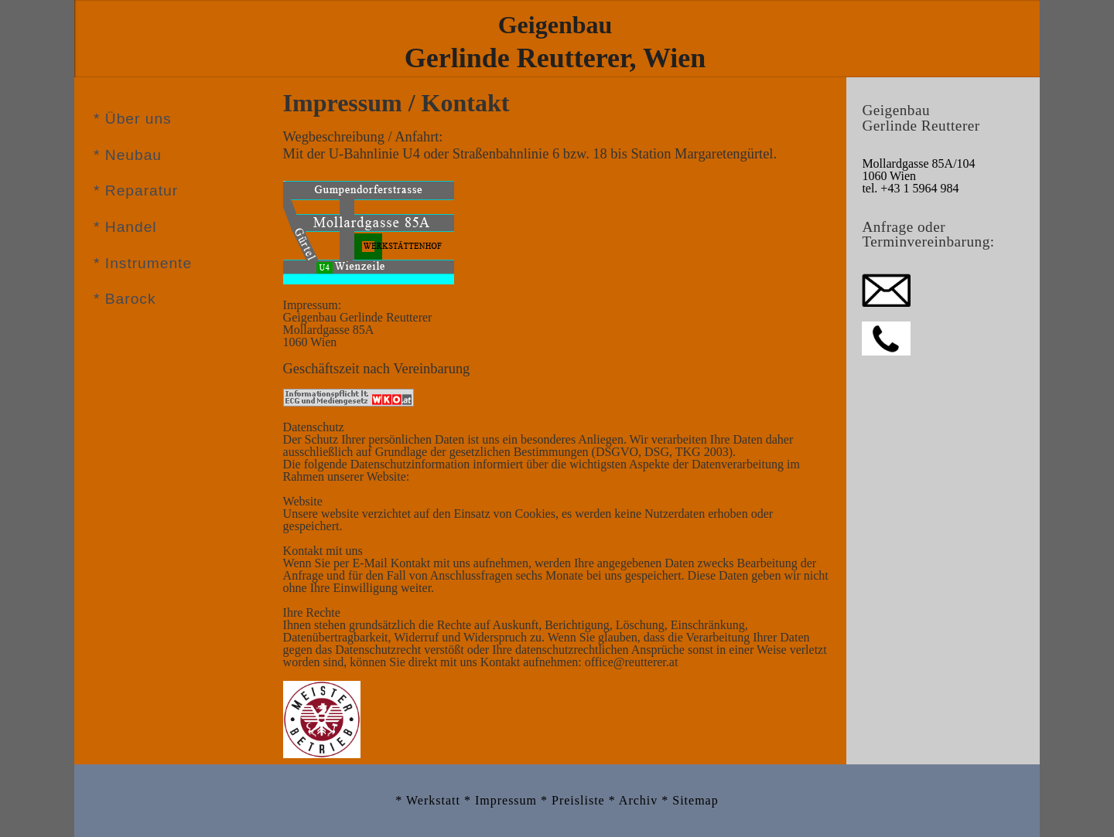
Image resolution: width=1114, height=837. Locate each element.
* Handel (125, 227)
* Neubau (128, 155)
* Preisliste (575, 800)
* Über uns (133, 119)
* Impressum (502, 800)
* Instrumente (143, 263)
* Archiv (635, 800)
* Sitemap (689, 800)
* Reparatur (136, 190)
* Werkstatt (429, 800)
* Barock (125, 299)
